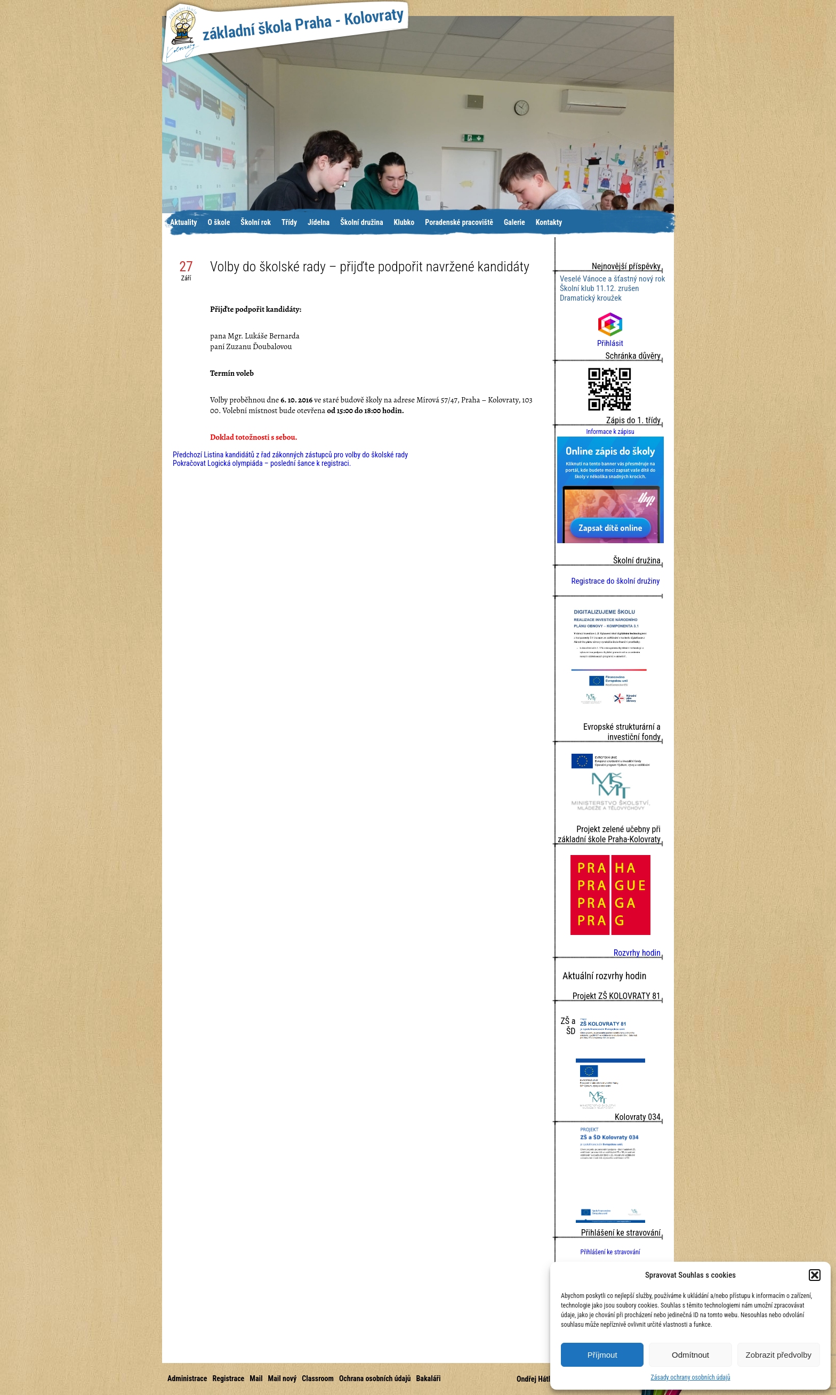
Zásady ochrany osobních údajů (690, 1377)
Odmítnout (690, 1354)
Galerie (514, 222)
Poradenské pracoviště (459, 222)
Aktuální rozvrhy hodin (604, 975)
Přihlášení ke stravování (610, 1252)
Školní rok (255, 222)
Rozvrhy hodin (637, 953)
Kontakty (549, 222)
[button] (814, 1275)
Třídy (289, 222)
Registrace (228, 1378)
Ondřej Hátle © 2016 (547, 1379)
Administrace (187, 1378)
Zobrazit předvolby (778, 1354)
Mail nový (282, 1378)
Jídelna (318, 222)
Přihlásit (610, 338)
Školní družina (361, 222)
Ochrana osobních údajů (375, 1378)
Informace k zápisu (610, 432)
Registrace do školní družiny (615, 581)
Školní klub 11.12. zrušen (599, 288)
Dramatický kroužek (591, 298)
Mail (256, 1378)
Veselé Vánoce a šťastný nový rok (612, 279)
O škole (218, 222)
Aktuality (183, 222)
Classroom (318, 1378)
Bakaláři (428, 1378)
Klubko (404, 222)
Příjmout (602, 1354)
